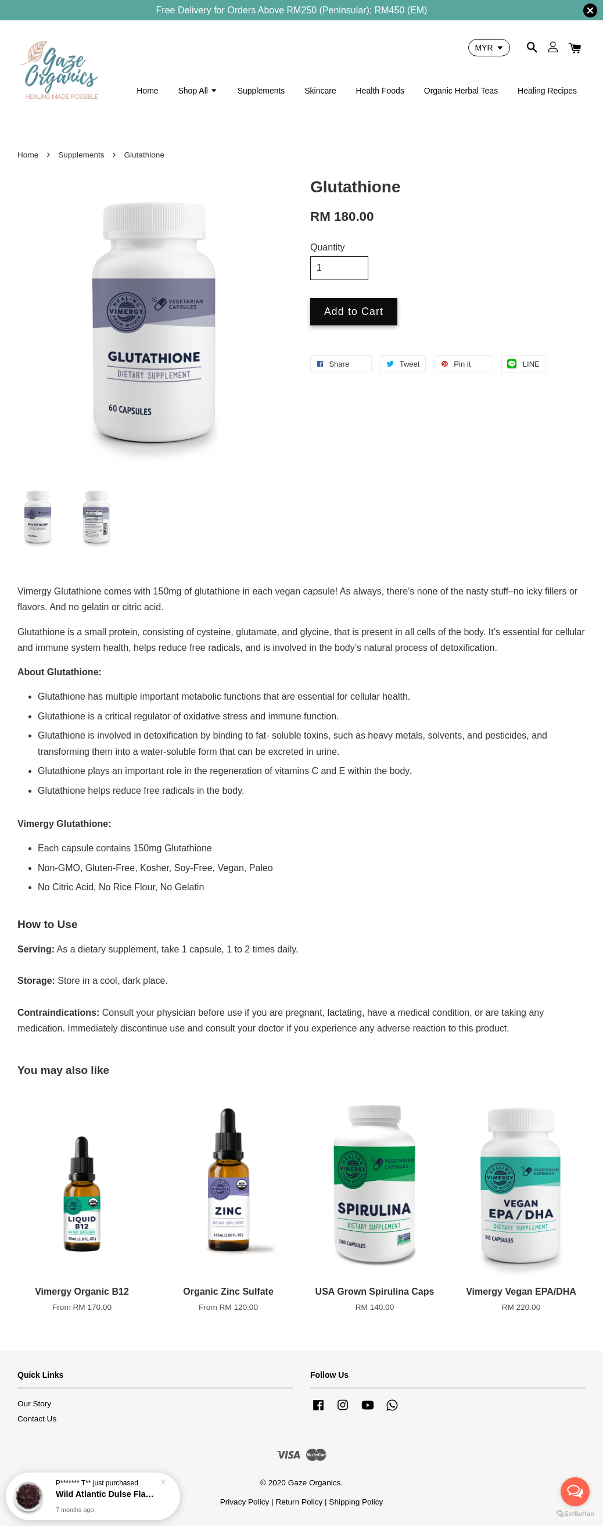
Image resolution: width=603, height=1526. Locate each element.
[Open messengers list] (575, 1491)
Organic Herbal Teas (461, 90)
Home (147, 90)
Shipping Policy (356, 1502)
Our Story (34, 1403)
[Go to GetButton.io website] (575, 1514)
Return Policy (298, 1502)
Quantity (327, 247)
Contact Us (36, 1418)
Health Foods (380, 90)
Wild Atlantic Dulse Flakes (107, 1495)
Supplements (261, 90)
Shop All (197, 90)
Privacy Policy (245, 1502)
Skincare (320, 90)
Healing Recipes (547, 90)
